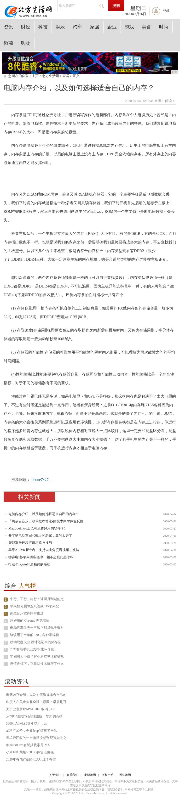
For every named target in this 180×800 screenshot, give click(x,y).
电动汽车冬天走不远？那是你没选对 (37, 628)
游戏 (129, 26)
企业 (112, 26)
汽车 (77, 26)
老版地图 (90, 775)
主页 (35, 76)
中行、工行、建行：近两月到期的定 (37, 599)
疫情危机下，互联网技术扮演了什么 (37, 663)
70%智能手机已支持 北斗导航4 (33, 649)
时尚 (163, 26)
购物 (25, 43)
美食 (146, 26)
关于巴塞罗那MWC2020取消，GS (31, 709)
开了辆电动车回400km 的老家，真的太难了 (40, 535)
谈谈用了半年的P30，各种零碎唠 (34, 635)
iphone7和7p (40, 480)
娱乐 (60, 26)
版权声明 (107, 775)
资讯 (8, 26)
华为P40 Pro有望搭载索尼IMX (28, 745)
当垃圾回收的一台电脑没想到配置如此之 (36, 738)
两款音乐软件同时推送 (27, 613)
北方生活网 (50, 76)
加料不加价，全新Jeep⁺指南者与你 (31, 730)
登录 (166, 10)
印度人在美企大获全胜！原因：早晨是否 (36, 702)
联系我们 (72, 775)
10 (5, 664)
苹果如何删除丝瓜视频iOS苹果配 (34, 606)
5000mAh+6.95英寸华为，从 (26, 723)
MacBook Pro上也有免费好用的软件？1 (37, 528)
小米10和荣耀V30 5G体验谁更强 (30, 752)
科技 (43, 26)
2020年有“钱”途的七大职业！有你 (31, 759)
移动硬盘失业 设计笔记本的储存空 (35, 642)
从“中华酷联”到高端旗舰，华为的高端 (34, 716)
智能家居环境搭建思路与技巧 (30, 543)
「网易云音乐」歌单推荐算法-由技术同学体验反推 (45, 521)
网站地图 (125, 775)
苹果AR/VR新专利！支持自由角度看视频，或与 (43, 550)
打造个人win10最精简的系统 (29, 564)
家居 (94, 26)
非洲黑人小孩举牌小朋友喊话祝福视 (37, 656)
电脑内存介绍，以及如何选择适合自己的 (36, 695)
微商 (8, 43)
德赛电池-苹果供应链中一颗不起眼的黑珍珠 (40, 557)
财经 (25, 26)
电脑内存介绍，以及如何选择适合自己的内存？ (43, 514)
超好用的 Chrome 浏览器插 (29, 620)
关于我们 (55, 775)
